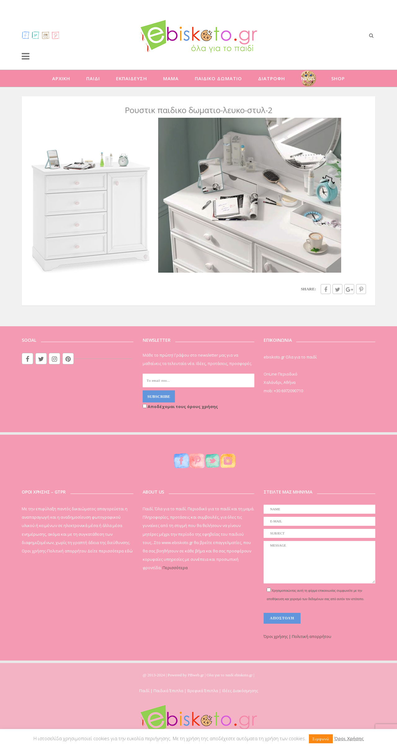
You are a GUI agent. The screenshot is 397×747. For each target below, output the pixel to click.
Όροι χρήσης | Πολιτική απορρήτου (297, 636)
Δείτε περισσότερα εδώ (110, 551)
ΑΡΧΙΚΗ (61, 78)
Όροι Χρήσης (349, 738)
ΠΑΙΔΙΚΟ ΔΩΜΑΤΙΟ (218, 78)
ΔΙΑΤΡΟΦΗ (271, 78)
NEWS (308, 78)
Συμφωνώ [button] (321, 738)
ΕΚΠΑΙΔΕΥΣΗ (131, 78)
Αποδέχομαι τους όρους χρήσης (180, 406)
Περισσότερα (175, 567)
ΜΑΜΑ (171, 78)
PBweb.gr (196, 675)
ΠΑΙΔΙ (93, 78)
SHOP (338, 78)
